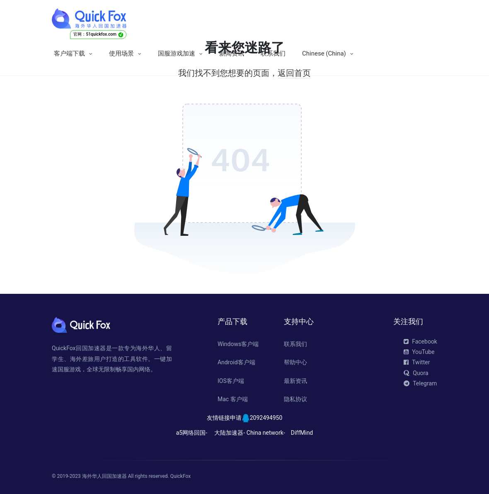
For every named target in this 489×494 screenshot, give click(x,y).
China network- (266, 432)
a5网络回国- (191, 432)
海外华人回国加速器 (104, 476)
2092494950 (266, 417)
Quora (416, 373)
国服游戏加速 (176, 53)
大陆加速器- (229, 432)
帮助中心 (295, 362)
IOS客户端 (231, 381)
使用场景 (121, 53)
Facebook (420, 341)
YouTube (419, 352)
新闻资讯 (231, 53)
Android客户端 (236, 362)
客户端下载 (69, 53)
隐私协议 (295, 399)
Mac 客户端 (233, 399)
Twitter (417, 362)
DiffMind (302, 432)
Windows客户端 (238, 344)
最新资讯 (295, 381)
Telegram (420, 383)
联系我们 (273, 53)
